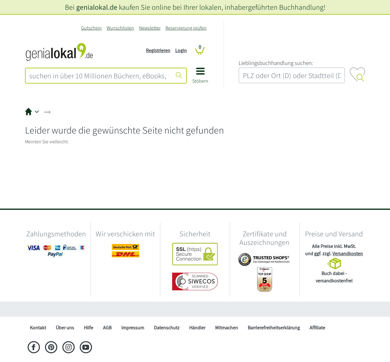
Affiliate (317, 327)
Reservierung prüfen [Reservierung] (186, 28)
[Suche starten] (179, 75)
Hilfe (88, 327)
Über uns (65, 327)
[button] (200, 77)
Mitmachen (226, 327)
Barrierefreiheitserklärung (274, 327)
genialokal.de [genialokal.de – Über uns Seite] (96, 7)
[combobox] (99, 75)
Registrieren (158, 50)
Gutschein (91, 28)
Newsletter (150, 28)
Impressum (132, 327)
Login (181, 50)
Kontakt (38, 327)
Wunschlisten (120, 28)
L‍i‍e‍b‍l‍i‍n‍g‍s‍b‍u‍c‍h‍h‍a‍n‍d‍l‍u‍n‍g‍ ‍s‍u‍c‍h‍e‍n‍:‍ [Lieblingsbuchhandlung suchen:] (276, 63)
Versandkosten (347, 253)
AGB (107, 327)
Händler (197, 327)
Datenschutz (166, 327)
